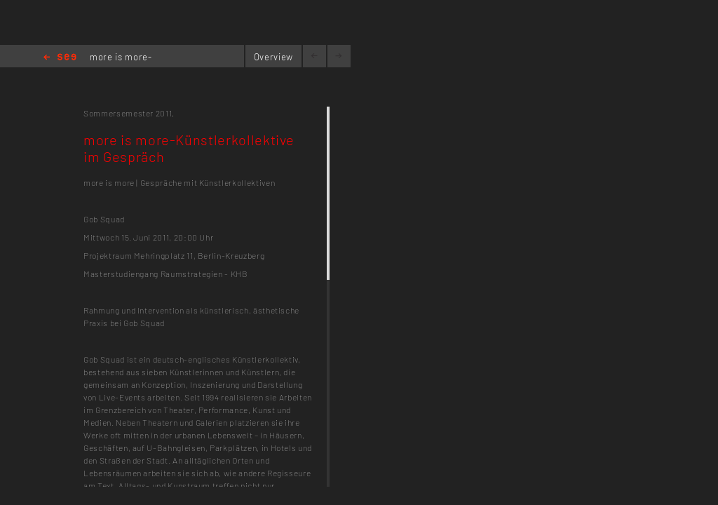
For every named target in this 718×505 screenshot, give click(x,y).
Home (59, 57)
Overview (273, 56)
